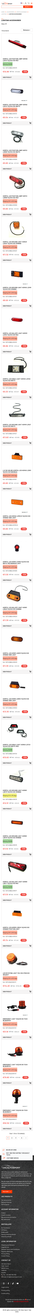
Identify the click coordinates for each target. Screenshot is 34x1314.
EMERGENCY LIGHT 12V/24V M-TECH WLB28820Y (15, 1111)
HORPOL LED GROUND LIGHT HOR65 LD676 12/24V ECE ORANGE (15, 837)
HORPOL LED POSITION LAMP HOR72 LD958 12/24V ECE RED (15, 197)
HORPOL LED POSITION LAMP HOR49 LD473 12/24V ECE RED (15, 59)
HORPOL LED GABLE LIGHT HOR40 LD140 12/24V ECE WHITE (16, 379)
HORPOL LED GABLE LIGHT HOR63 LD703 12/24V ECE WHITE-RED (16, 745)
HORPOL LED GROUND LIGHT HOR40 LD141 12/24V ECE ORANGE (17, 288)
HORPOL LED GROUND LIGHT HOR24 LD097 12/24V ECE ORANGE (15, 242)
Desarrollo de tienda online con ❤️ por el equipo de (17, 1300)
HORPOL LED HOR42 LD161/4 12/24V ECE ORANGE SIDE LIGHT (16, 517)
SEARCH (28, 7)
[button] (27, 30)
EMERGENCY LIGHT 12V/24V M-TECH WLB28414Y (15, 1019)
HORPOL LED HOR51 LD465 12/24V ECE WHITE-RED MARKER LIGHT (16, 562)
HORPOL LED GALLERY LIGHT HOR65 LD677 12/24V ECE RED (15, 882)
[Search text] (12, 7)
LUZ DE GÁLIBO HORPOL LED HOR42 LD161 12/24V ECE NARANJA (17, 471)
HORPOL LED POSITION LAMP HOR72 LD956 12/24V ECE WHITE (15, 151)
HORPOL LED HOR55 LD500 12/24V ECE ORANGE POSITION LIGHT (16, 928)
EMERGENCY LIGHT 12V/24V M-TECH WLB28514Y (15, 1065)
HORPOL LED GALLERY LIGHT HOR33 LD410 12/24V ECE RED (15, 334)
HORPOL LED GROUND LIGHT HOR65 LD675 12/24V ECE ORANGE (15, 791)
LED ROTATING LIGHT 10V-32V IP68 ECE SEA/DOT (16, 974)
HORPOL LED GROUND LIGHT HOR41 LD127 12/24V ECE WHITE (17, 425)
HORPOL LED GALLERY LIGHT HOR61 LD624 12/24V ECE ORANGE (15, 608)
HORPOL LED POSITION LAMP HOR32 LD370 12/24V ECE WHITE (15, 105)
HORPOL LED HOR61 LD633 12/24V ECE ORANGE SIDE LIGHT (16, 654)
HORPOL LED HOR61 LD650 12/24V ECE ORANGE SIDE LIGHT (16, 699)
